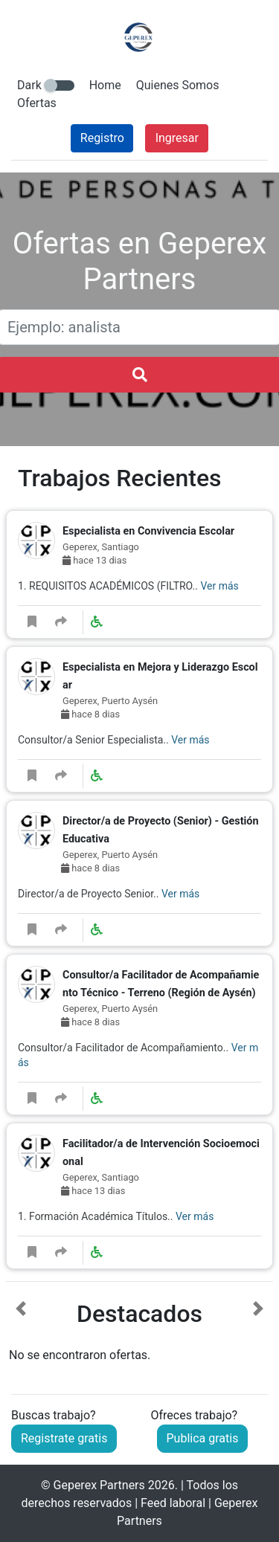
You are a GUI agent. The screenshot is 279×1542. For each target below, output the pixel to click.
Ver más (219, 586)
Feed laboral (173, 1503)
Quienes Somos (177, 85)
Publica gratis (203, 1438)
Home (105, 85)
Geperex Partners (99, 1485)
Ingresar (177, 138)
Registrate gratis (64, 1438)
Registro (102, 138)
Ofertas (37, 103)
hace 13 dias (94, 560)
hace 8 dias (90, 714)
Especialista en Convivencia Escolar (148, 531)
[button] (21, 1332)
